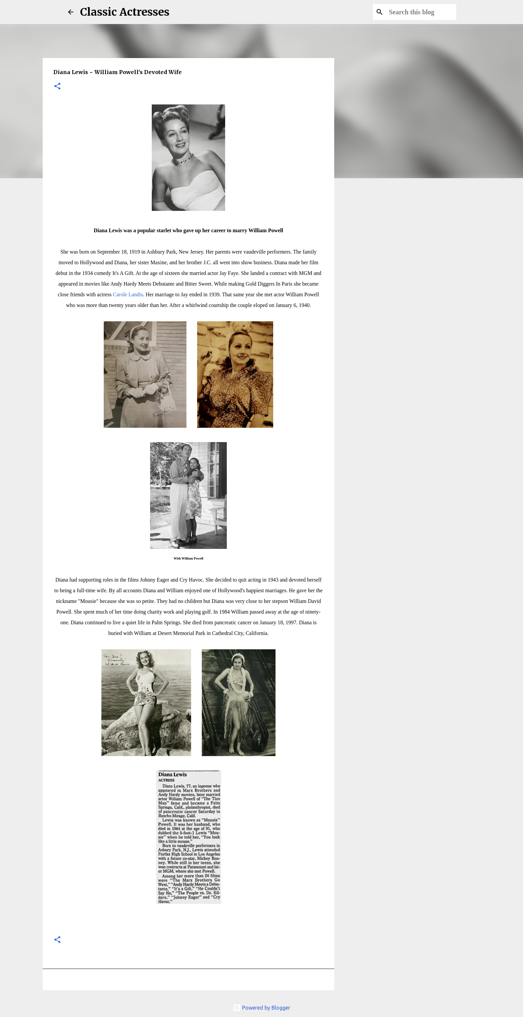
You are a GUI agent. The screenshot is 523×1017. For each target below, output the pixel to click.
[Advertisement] (373, 288)
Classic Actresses (124, 12)
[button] (57, 86)
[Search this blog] (421, 12)
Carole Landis (128, 294)
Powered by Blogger (261, 1008)
